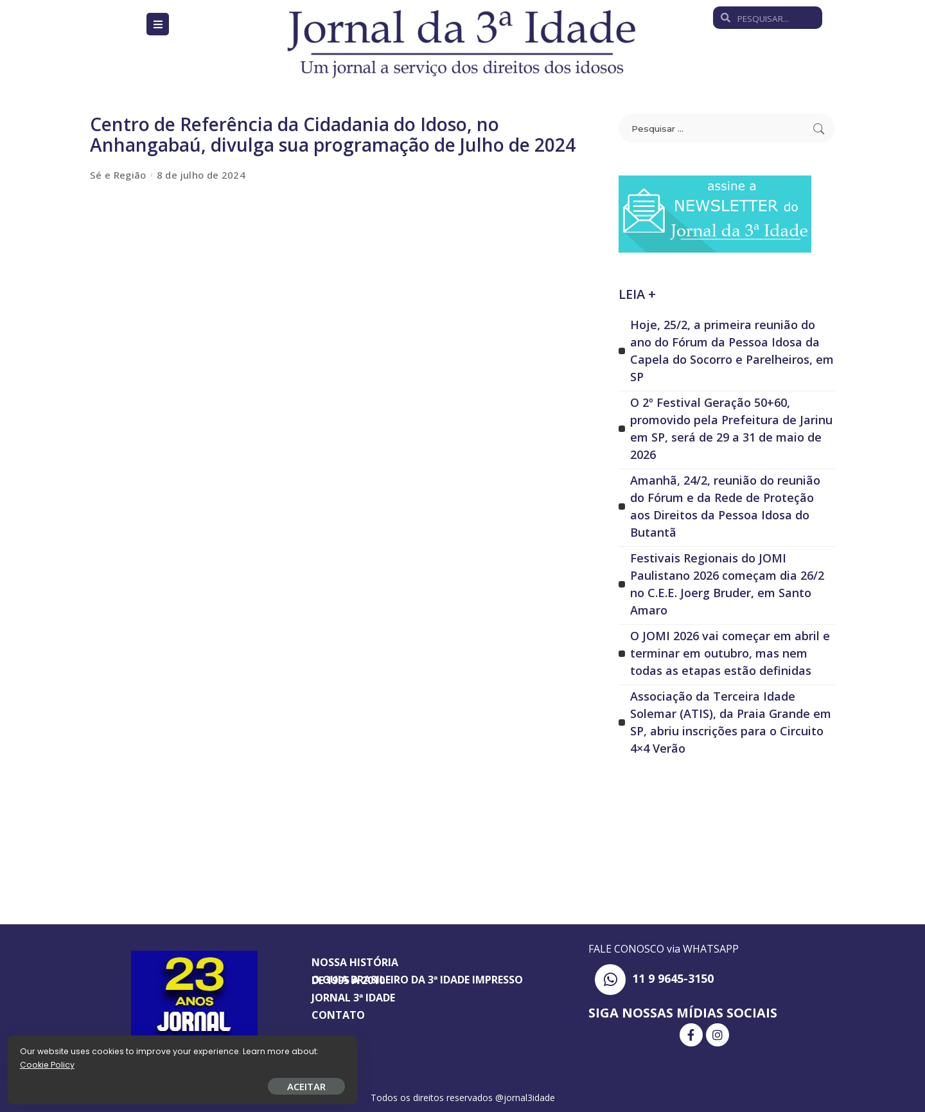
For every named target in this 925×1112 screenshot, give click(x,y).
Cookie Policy (49, 1062)
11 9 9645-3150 (673, 978)
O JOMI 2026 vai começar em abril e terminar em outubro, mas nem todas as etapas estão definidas (730, 653)
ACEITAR (151, 1083)
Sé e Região (118, 175)
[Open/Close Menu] (157, 24)
